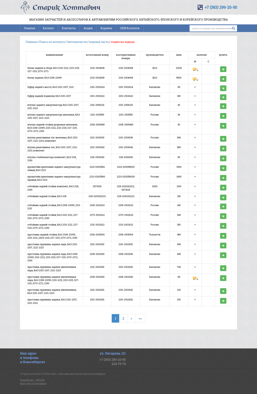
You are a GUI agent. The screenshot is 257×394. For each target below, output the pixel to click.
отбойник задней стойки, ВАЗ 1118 (46, 196)
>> (140, 318)
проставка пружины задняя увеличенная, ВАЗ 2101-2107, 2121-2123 (52, 291)
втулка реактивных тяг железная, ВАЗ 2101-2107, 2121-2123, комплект (52, 139)
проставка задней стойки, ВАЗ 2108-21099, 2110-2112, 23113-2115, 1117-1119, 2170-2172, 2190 (52, 236)
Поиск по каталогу (52, 42)
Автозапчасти (77, 42)
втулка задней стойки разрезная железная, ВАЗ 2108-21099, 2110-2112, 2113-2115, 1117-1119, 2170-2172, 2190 (52, 127)
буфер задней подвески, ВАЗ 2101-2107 (49, 95)
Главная (29, 28)
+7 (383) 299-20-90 (221, 7)
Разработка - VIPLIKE (32, 379)
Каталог (48, 28)
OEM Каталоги (130, 28)
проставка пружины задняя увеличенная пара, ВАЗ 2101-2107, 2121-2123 (51, 268)
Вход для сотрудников (33, 383)
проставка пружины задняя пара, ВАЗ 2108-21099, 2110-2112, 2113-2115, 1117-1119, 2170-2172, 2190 (52, 257)
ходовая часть (99, 42)
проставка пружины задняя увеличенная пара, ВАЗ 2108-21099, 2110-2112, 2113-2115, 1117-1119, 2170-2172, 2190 (53, 280)
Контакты (69, 28)
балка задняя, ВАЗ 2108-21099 (44, 77)
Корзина (106, 28)
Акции (88, 28)
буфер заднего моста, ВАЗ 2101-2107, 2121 (50, 86)
